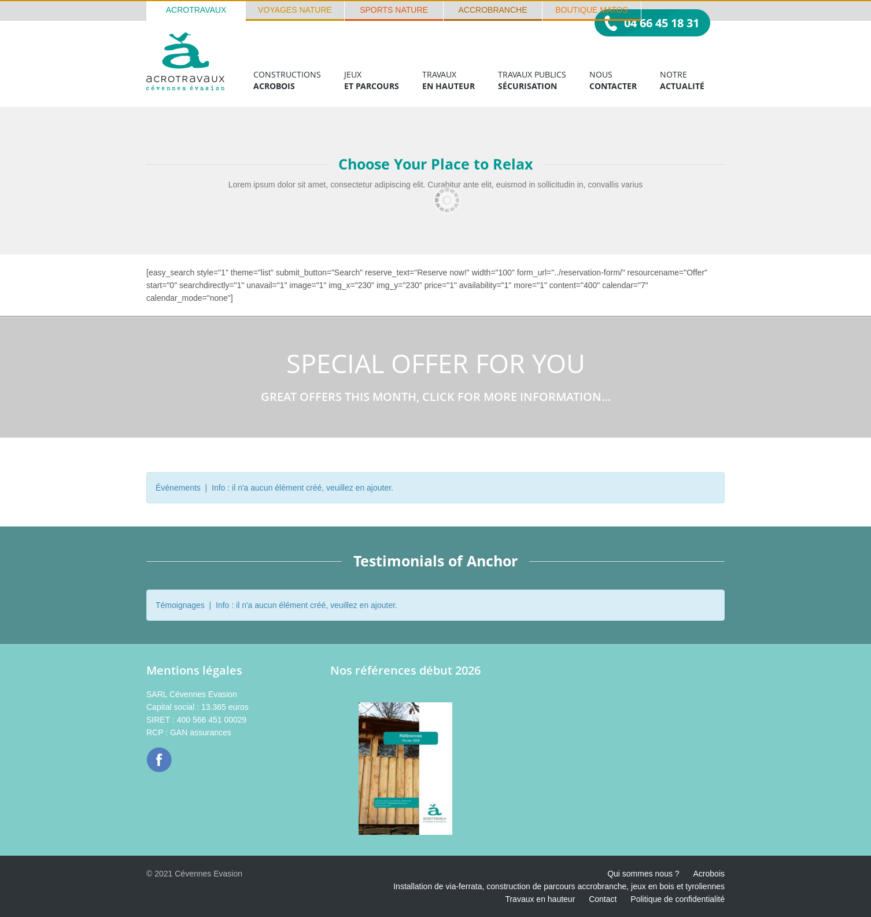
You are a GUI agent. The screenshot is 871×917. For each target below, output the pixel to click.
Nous (613, 80)
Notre (682, 80)
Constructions (287, 80)
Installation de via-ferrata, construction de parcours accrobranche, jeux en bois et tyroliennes (559, 886)
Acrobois (709, 873)
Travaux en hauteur (540, 899)
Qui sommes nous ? (643, 873)
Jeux (371, 80)
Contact (603, 899)
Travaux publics (532, 80)
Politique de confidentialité (677, 899)
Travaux (448, 80)
